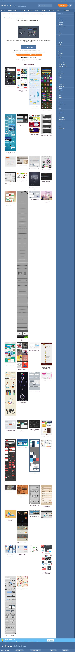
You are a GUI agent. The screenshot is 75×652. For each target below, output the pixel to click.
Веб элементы (61, 46)
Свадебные (61, 101)
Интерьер (60, 57)
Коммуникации (62, 62)
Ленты (60, 68)
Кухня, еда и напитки (63, 66)
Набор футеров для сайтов (22, 542)
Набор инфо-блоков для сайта (22, 369)
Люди (60, 75)
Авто (59, 40)
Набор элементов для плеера (46, 169)
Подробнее (50, 640)
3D (59, 31)
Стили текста (61, 110)
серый (31, 57)
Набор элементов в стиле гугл (34, 553)
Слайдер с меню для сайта (34, 516)
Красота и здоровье (62, 64)
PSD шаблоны (19, 650)
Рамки (36, 10)
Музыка (60, 77)
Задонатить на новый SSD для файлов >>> (29, 54)
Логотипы (51, 10)
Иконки (60, 55)
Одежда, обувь (61, 86)
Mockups (44, 10)
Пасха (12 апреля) (39, 13)
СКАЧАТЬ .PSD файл (28, 47)
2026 (59, 15)
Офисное (60, 88)
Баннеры (60, 42)
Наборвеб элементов (46, 448)
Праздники (61, 24)
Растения (60, 97)
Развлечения (61, 117)
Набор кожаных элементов (22, 165)
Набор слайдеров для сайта (34, 134)
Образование (61, 84)
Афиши (58, 10)
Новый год (61, 17)
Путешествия (61, 123)
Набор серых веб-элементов (34, 391)
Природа (60, 121)
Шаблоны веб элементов (9, 17)
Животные (61, 53)
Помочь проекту (62, 5)
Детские (60, 48)
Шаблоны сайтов (12, 10)
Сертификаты (67, 10)
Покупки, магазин (62, 119)
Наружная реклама (62, 82)
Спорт (60, 106)
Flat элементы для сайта (10, 482)
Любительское (61, 73)
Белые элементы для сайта (34, 350)
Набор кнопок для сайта (34, 199)
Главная (2, 0)
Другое (60, 51)
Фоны (60, 126)
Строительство (61, 112)
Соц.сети (23, 10)
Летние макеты (50, 13)
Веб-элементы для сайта (46, 380)
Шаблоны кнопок (19, 17)
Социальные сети (62, 26)
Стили (60, 108)
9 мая (45, 13)
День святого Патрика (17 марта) (28, 13)
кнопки (34, 57)
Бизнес (60, 44)
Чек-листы (65, 650)
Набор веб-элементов (10, 635)
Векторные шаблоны (35, 650)
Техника (60, 115)
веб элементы (26, 57)
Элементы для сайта (22, 554)
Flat (59, 35)
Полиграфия (61, 22)
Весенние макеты (16, 13)
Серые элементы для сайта (34, 168)
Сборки (60, 99)
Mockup (60, 33)
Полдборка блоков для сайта (46, 436)
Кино (60, 59)
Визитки (30, 10)
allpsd (30, 59)
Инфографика (61, 79)
